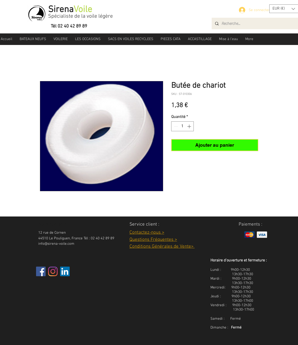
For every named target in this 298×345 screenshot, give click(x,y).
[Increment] (189, 126)
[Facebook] (41, 271)
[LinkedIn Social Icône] (65, 271)
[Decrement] (175, 126)
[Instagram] (53, 271)
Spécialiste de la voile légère (80, 16)
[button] (33, 39)
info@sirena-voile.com (56, 244)
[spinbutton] (182, 126)
